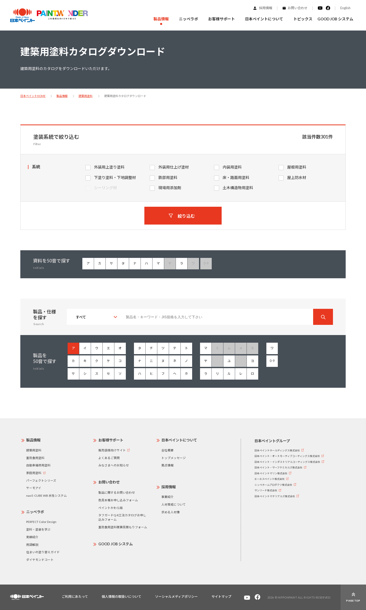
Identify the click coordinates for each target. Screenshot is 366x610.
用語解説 (32, 544)
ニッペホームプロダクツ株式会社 (273, 484)
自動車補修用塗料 (38, 465)
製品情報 (62, 96)
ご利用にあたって (75, 596)
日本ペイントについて (179, 440)
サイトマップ (221, 596)
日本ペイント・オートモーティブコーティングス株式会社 (287, 455)
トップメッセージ (173, 458)
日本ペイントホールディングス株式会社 (277, 450)
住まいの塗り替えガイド (43, 552)
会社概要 (167, 450)
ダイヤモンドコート (40, 559)
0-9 (272, 361)
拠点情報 (167, 465)
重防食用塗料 (35, 458)
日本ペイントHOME (32, 96)
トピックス (302, 19)
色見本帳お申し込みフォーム (118, 500)
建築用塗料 (86, 96)
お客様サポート (110, 440)
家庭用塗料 (33, 473)
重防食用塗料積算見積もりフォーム (122, 527)
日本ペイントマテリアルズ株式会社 (274, 496)
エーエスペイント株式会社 (269, 478)
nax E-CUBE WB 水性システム (46, 495)
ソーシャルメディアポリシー (176, 596)
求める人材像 (170, 512)
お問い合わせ (298, 8)
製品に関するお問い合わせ (116, 492)
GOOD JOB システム (335, 19)
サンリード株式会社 (265, 490)
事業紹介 (167, 496)
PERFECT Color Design (41, 521)
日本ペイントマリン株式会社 (270, 473)
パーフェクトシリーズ (41, 480)
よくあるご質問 (109, 458)
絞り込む (186, 216)
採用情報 (265, 8)
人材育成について (173, 504)
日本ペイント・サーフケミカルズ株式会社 (278, 467)
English (345, 8)
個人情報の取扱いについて (121, 596)
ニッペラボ (35, 512)
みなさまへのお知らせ (113, 465)
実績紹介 (32, 537)
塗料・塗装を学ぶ (38, 529)
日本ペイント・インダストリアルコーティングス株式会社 (287, 461)
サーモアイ (33, 488)
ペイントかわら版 (110, 507)
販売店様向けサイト (112, 450)
